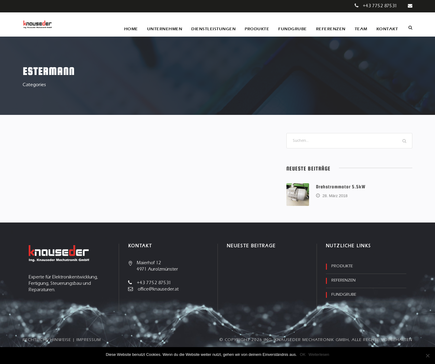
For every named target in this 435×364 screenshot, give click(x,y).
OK (303, 354)
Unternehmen (164, 28)
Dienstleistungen (213, 28)
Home (131, 28)
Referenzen (331, 28)
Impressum (88, 340)
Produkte (257, 28)
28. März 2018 (334, 195)
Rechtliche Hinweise (47, 340)
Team (361, 28)
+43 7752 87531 (380, 6)
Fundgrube (292, 28)
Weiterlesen (318, 354)
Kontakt (387, 28)
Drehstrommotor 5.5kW (341, 186)
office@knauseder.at (158, 289)
